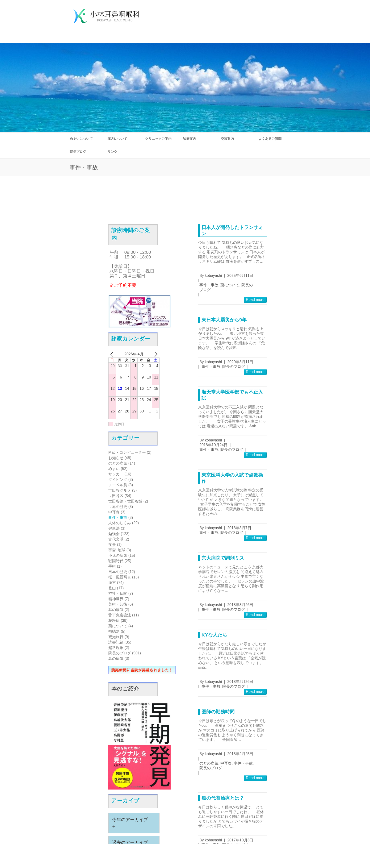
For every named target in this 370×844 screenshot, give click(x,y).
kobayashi (213, 276)
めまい (114, 469)
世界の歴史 (117, 507)
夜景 (112, 545)
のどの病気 (117, 463)
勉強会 (114, 534)
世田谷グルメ (119, 490)
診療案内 (189, 139)
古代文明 (115, 539)
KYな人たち (214, 634)
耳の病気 (115, 610)
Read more (255, 300)
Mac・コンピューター (127, 452)
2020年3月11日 (240, 362)
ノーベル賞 (117, 485)
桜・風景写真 (119, 577)
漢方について (117, 139)
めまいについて (81, 139)
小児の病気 (117, 555)
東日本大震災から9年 (224, 319)
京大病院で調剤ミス (223, 558)
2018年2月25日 (240, 754)
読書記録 (115, 642)
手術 (112, 566)
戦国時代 (115, 561)
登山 (112, 588)
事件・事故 (117, 518)
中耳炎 (114, 512)
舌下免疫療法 (119, 615)
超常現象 (115, 648)
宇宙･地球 (116, 550)
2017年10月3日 (240, 840)
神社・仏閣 (117, 593)
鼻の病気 (115, 659)
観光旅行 (115, 637)
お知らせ (115, 458)
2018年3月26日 (240, 605)
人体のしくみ (119, 523)
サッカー (115, 474)
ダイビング (117, 480)
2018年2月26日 (240, 682)
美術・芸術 (117, 604)
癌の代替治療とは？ (223, 798)
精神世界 (115, 599)
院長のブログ (119, 653)
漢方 (112, 583)
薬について (117, 626)
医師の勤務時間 (218, 711)
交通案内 (227, 139)
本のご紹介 (125, 689)
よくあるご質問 (270, 139)
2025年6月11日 (240, 276)
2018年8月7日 (239, 528)
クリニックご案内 (158, 139)
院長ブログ (78, 152)
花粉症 (114, 621)
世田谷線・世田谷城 (125, 501)
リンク (112, 152)
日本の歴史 (117, 572)
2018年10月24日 (213, 445)
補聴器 (114, 631)
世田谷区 (115, 496)
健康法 (114, 528)
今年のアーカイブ (130, 823)
